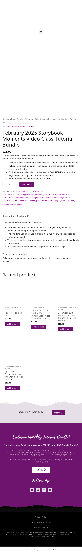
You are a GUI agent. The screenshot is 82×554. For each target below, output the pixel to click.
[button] (41, 32)
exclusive (6, 201)
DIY (70, 198)
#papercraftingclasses (41, 194)
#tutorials (6, 198)
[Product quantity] (9, 184)
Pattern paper (54, 201)
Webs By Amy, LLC (57, 550)
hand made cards (27, 201)
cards (42, 198)
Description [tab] (8, 216)
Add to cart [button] (12, 324)
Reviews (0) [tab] (23, 216)
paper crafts (41, 201)
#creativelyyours (23, 194)
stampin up (7, 204)
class (48, 198)
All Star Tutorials (17, 119)
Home (5, 119)
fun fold (15, 201)
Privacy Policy (41, 517)
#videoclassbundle (20, 198)
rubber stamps (67, 201)
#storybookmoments (61, 194)
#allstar (11, 194)
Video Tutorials (27, 127)
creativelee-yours (59, 198)
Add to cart (27, 184)
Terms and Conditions (41, 522)
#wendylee (34, 198)
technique (17, 204)
